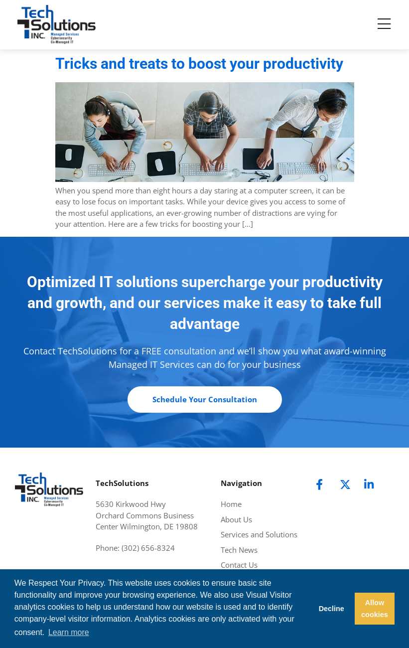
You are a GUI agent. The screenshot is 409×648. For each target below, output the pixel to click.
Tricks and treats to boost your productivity (199, 63)
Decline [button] (331, 609)
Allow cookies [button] (374, 609)
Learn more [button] (68, 632)
